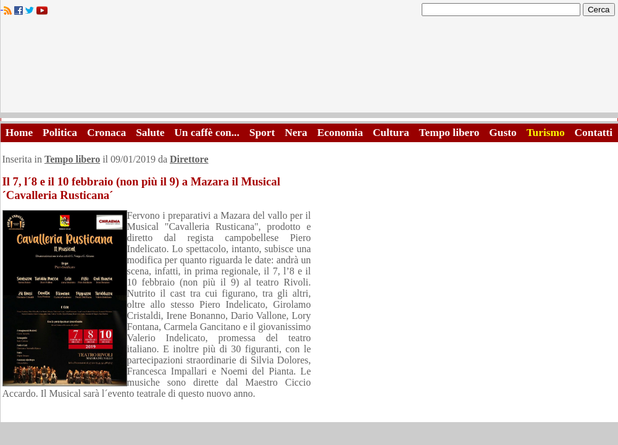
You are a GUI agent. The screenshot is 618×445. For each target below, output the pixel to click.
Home (19, 132)
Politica (60, 132)
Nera (296, 132)
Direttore (189, 159)
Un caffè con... (206, 132)
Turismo (546, 132)
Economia (340, 132)
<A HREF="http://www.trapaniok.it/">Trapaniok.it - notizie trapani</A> (309, 67)
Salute (150, 132)
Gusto (502, 132)
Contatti (594, 132)
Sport (262, 132)
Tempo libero (449, 132)
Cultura (391, 132)
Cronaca (106, 132)
